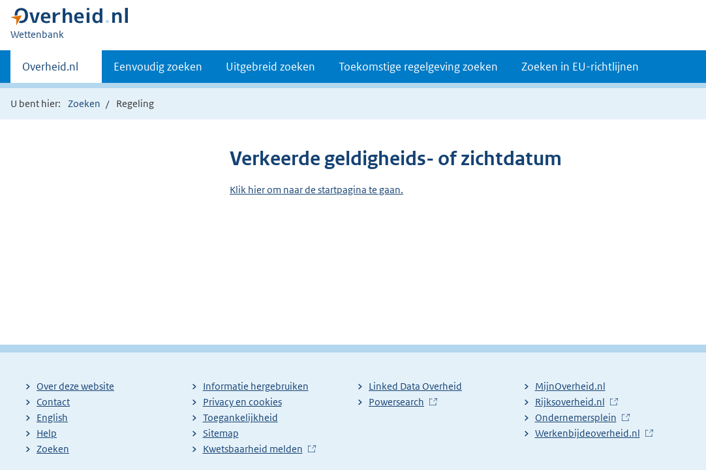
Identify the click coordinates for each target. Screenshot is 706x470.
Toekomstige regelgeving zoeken (418, 66)
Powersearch (396, 402)
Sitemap (221, 433)
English (52, 417)
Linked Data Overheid (415, 386)
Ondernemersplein (576, 417)
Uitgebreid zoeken (270, 66)
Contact (53, 402)
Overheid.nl (50, 70)
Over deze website (75, 386)
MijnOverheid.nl (570, 386)
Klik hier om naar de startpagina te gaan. (316, 189)
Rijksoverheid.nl (570, 402)
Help (47, 433)
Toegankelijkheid (240, 417)
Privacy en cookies (242, 402)
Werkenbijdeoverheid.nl (587, 433)
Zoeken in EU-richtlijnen (580, 66)
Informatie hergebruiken (256, 386)
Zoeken (84, 103)
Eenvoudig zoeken (158, 66)
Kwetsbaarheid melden (253, 449)
